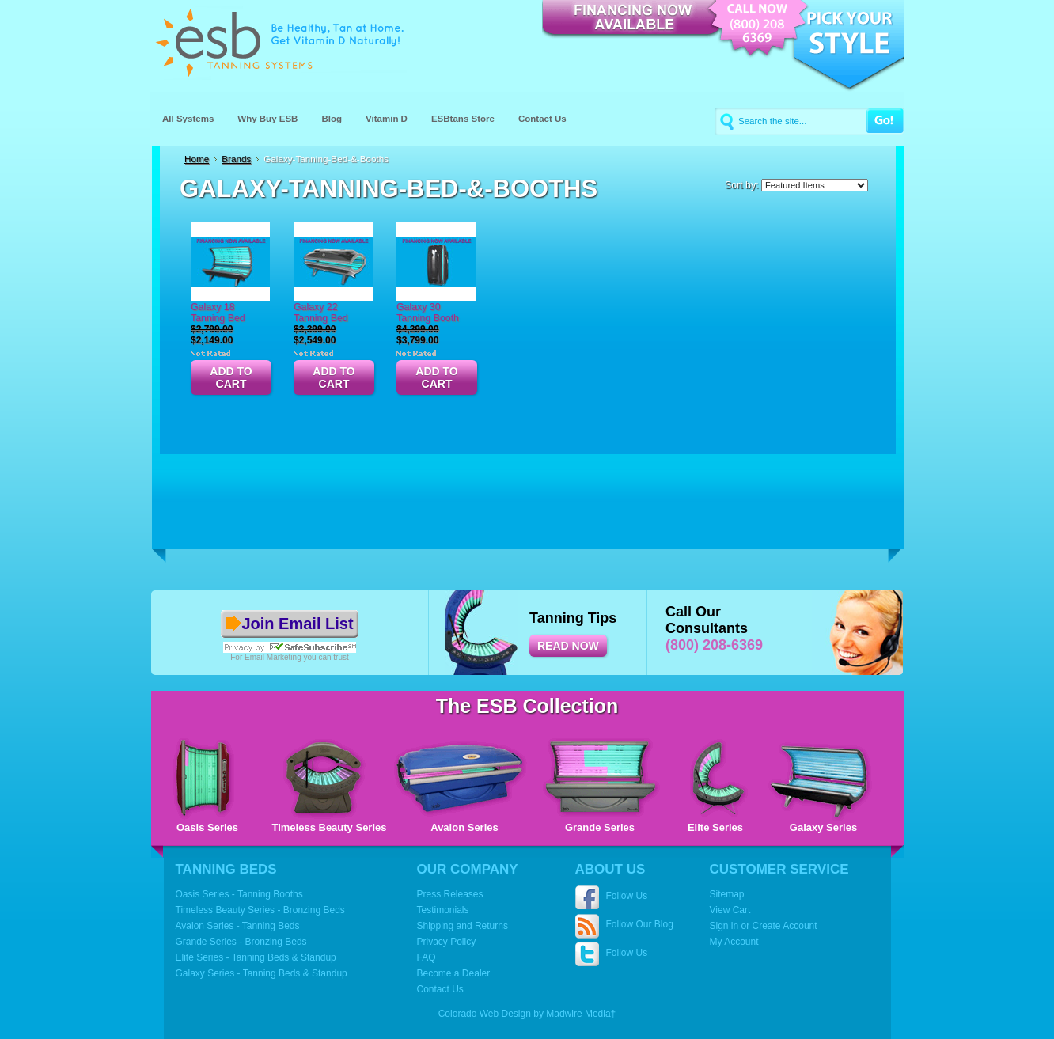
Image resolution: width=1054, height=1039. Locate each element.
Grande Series (600, 827)
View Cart (730, 910)
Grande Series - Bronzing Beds (241, 941)
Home (196, 159)
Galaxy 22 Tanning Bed (321, 312)
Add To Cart (231, 377)
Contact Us (440, 989)
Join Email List (297, 623)
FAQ (426, 957)
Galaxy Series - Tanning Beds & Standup (261, 973)
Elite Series (715, 827)
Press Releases (450, 894)
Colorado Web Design (484, 1013)
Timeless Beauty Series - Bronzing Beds (260, 910)
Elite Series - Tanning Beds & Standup (256, 957)
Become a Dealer (454, 973)
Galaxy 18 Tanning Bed (218, 312)
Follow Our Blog (639, 924)
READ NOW (568, 645)
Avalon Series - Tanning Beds (238, 925)
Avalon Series (464, 827)
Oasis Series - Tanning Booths (239, 894)
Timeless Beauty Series (328, 827)
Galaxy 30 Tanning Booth (427, 312)
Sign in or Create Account (763, 925)
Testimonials (443, 910)
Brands (236, 159)
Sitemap (727, 894)
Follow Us (627, 895)
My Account (734, 941)
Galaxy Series (823, 827)
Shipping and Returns (462, 925)
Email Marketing (273, 657)
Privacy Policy (446, 941)
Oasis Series (207, 827)
